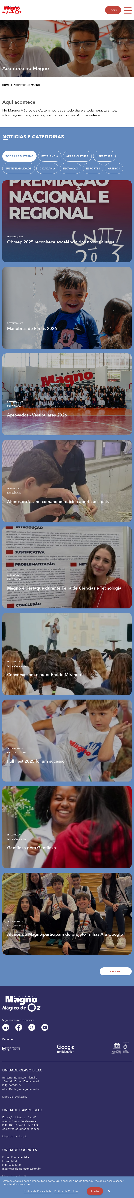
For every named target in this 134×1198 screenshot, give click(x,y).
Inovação (70, 168)
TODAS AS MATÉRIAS (19, 156)
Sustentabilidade (19, 168)
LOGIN (113, 10)
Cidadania (47, 168)
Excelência (49, 156)
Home (5, 85)
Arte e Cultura (77, 156)
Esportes (93, 168)
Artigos (114, 168)
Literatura (104, 156)
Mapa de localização (14, 1097)
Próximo (115, 971)
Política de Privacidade (37, 1191)
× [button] (109, 1191)
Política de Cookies (66, 1191)
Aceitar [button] (95, 1191)
